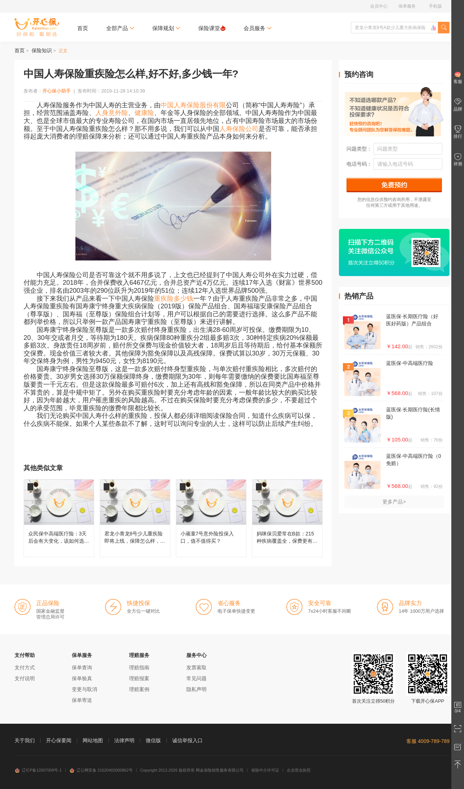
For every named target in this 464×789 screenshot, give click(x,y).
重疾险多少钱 (173, 298)
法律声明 (124, 740)
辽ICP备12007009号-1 (38, 770)
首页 (82, 28)
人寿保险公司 (238, 128)
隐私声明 (196, 689)
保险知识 (42, 50)
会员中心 (379, 6)
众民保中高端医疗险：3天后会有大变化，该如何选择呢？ (59, 518)
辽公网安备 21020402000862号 (101, 770)
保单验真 (82, 678)
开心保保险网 (36, 27)
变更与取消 (84, 689)
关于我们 (24, 740)
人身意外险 (111, 112)
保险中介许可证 (265, 770)
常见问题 (196, 678)
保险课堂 (211, 28)
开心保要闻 (58, 740)
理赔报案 (139, 678)
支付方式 (24, 667)
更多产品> (394, 502)
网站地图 (93, 740)
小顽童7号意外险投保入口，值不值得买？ (211, 518)
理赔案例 (139, 689)
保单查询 (82, 667)
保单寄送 (82, 700)
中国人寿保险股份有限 (193, 105)
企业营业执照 (299, 770)
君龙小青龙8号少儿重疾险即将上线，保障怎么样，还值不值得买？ (135, 518)
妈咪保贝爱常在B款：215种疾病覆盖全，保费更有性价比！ (287, 518)
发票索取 (196, 667)
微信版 (153, 740)
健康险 (144, 112)
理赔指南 (139, 667)
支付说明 (24, 678)
